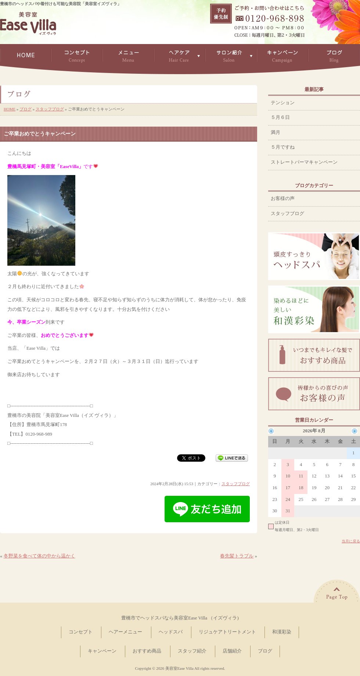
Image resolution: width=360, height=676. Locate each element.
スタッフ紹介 (192, 651)
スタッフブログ (50, 109)
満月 (275, 132)
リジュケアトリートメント (227, 632)
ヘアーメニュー (125, 632)
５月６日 (280, 117)
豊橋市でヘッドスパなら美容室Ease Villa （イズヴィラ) (179, 618)
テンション (283, 102)
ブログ (25, 109)
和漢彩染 (281, 632)
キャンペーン (102, 651)
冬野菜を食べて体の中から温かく (39, 556)
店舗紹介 (232, 651)
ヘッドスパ (171, 632)
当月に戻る (351, 541)
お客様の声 (283, 198)
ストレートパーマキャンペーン (304, 162)
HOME (9, 109)
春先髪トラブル (236, 556)
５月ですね (283, 147)
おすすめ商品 (147, 651)
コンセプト (81, 632)
